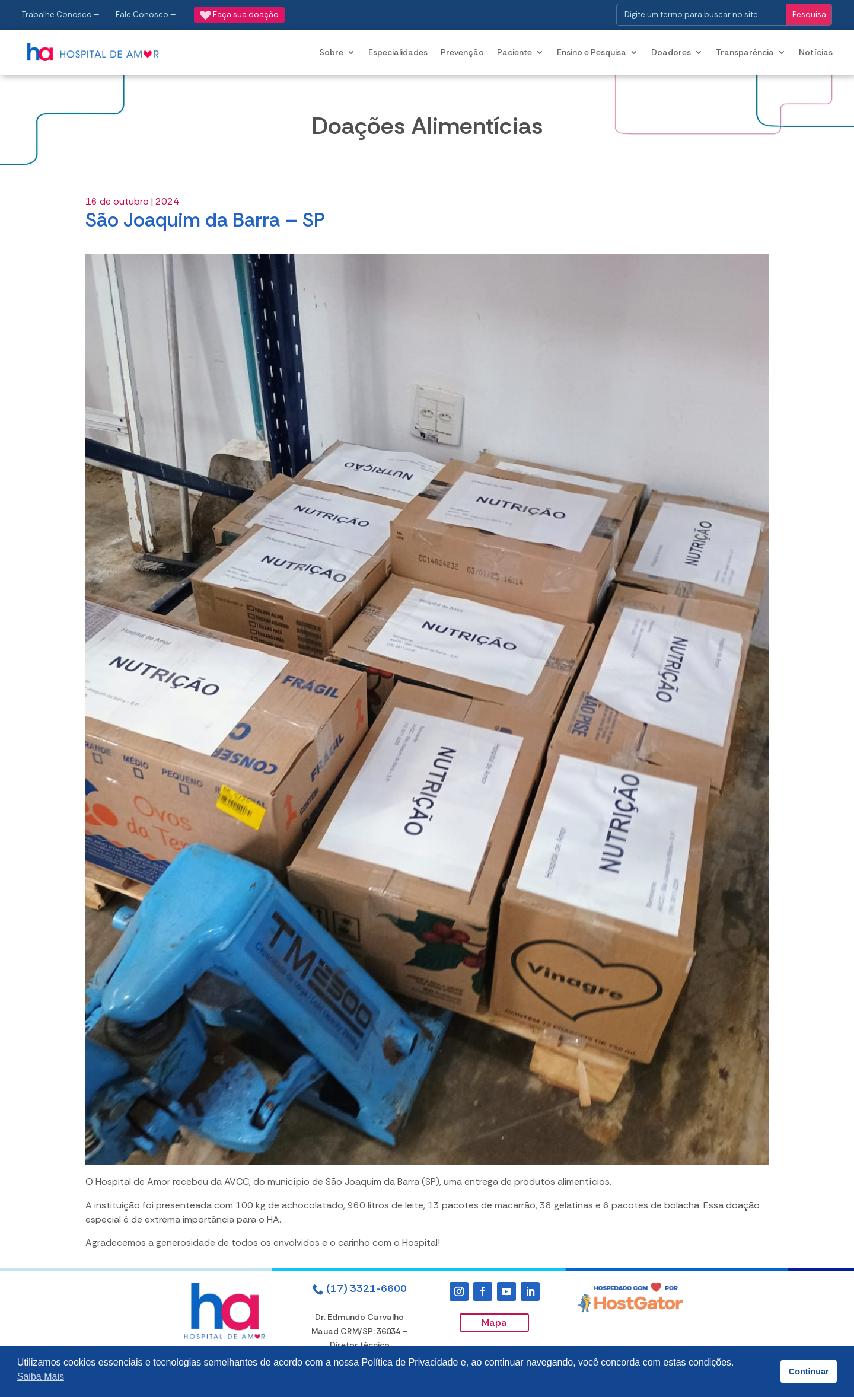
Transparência (745, 52)
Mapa (494, 1322)
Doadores (671, 52)
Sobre (331, 52)
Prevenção (462, 52)
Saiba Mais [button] (40, 1377)
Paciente (514, 52)
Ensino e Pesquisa (591, 52)
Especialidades (398, 52)
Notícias (816, 52)
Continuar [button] (809, 1371)
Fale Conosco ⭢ (146, 14)
